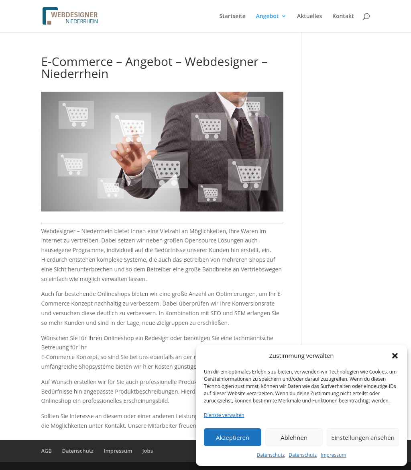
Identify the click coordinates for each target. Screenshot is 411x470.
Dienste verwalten (224, 415)
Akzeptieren (232, 437)
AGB (46, 450)
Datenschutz (270, 455)
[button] (395, 356)
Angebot (267, 16)
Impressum (333, 455)
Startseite (233, 16)
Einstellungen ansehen (363, 437)
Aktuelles (309, 16)
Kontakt (343, 16)
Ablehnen (294, 437)
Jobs (147, 450)
